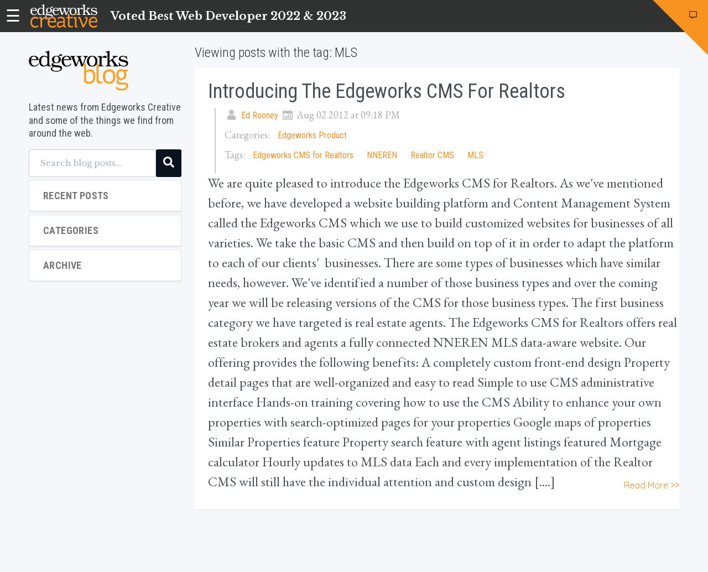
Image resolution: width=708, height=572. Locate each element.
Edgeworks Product (312, 135)
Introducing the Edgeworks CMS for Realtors (386, 91)
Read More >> (651, 485)
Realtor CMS (432, 155)
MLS (475, 155)
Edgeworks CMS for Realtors (303, 155)
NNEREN (382, 155)
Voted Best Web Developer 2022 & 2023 (228, 16)
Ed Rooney (259, 115)
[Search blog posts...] (92, 163)
